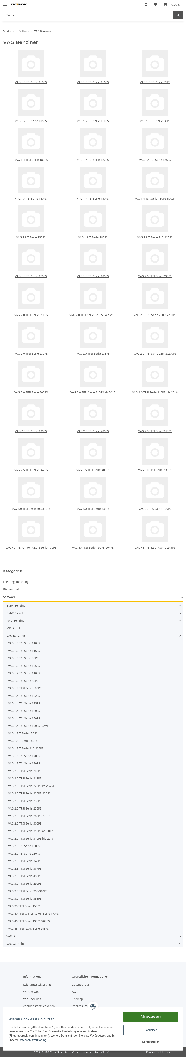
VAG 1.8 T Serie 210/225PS (155, 237)
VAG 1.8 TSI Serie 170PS (31, 276)
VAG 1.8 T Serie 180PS (93, 237)
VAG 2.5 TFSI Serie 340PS (155, 431)
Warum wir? (31, 992)
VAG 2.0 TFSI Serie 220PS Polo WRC (92, 315)
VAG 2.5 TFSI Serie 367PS (31, 470)
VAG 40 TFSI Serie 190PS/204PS (93, 547)
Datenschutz (80, 984)
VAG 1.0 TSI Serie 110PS (31, 82)
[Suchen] (88, 15)
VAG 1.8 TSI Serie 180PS (93, 276)
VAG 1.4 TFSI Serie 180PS (31, 160)
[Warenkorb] (171, 4)
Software (9, 597)
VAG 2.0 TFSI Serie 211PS (31, 315)
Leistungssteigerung (37, 984)
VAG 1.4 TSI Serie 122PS (93, 160)
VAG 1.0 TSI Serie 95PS (155, 82)
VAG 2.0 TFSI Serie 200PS (155, 276)
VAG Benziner (15, 636)
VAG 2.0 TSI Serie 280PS (93, 431)
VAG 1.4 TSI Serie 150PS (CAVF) (154, 198)
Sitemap (77, 999)
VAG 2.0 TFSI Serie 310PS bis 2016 (155, 392)
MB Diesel (13, 628)
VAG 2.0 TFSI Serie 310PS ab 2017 (92, 392)
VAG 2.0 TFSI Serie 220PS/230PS (155, 315)
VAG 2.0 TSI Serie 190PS (31, 431)
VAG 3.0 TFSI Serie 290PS (155, 470)
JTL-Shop (165, 1052)
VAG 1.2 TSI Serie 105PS (31, 121)
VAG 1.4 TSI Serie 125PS (155, 160)
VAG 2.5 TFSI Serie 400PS (93, 470)
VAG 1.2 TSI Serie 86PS (155, 121)
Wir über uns (32, 999)
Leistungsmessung (16, 582)
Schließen (149, 1030)
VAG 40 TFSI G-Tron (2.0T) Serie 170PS (31, 547)
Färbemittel (11, 589)
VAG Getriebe (15, 944)
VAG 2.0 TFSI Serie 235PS (93, 354)
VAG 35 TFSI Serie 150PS (155, 509)
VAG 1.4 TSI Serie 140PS (31, 198)
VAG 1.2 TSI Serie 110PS (93, 121)
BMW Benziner (16, 605)
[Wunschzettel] (155, 4)
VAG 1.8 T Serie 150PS (31, 237)
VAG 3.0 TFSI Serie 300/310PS (31, 509)
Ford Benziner (16, 621)
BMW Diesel (14, 613)
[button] (146, 4)
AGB (75, 992)
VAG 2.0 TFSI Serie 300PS (31, 392)
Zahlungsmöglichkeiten (39, 1006)
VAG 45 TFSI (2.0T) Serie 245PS (155, 547)
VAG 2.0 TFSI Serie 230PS (31, 354)
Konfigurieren (149, 1041)
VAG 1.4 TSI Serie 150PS (93, 198)
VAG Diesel (13, 936)
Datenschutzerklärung (37, 1040)
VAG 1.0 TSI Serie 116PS (93, 82)
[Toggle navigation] (5, 2)
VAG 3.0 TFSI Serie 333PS (93, 509)
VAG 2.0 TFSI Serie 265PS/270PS (155, 354)
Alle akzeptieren (149, 1016)
